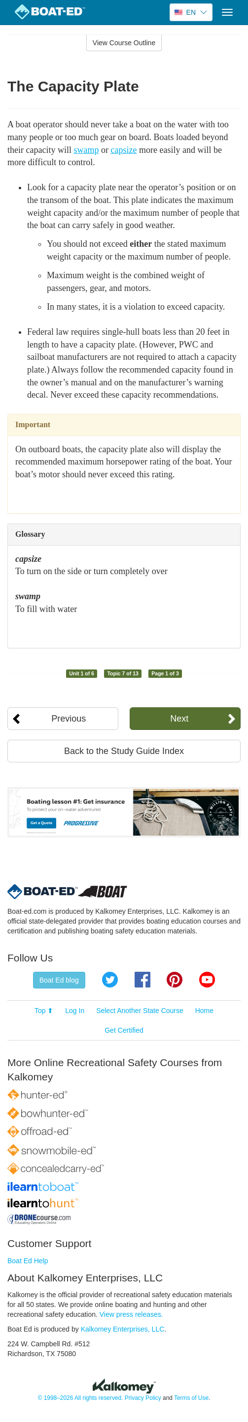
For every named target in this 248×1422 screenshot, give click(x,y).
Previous (68, 719)
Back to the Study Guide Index (124, 751)
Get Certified (124, 1030)
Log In (74, 1011)
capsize (123, 150)
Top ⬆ (44, 1011)
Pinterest (174, 979)
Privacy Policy (143, 1397)
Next (179, 719)
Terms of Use (191, 1397)
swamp (86, 150)
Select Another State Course (139, 1011)
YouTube (207, 979)
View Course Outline (124, 43)
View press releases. (131, 1314)
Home (204, 1011)
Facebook (142, 979)
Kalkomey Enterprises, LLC (123, 1329)
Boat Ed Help (27, 1261)
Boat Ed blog (59, 980)
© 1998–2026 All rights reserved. (80, 1397)
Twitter (110, 979)
